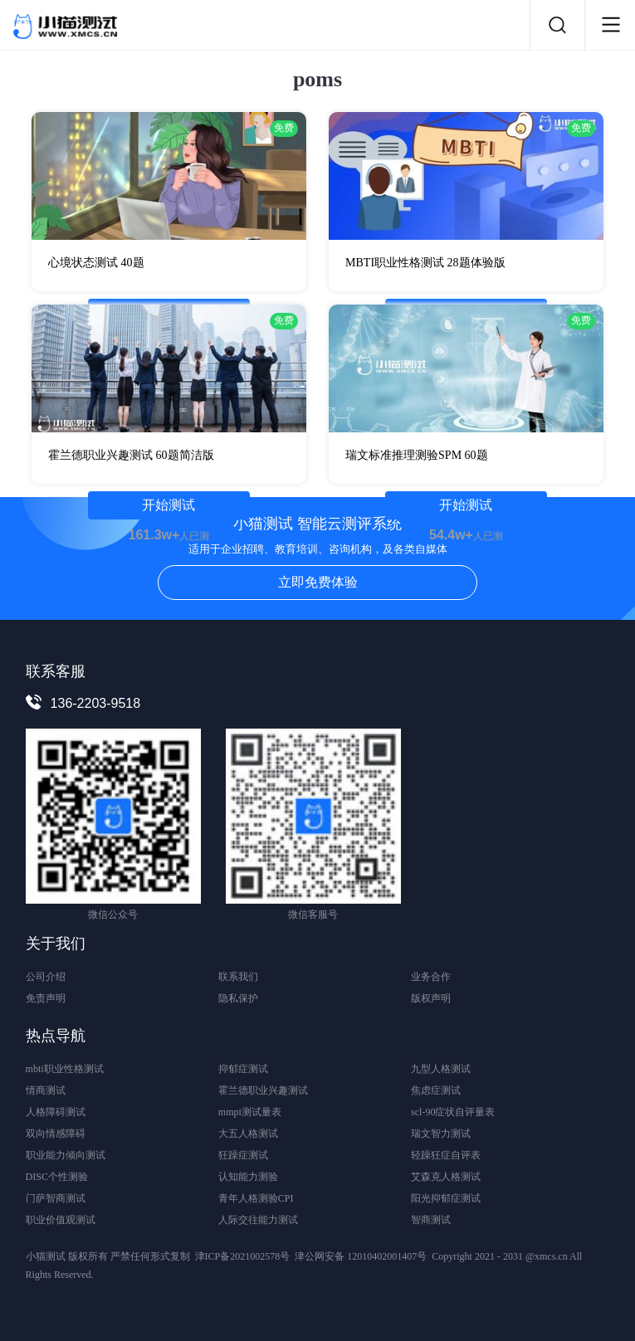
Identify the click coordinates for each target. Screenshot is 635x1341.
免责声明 (46, 998)
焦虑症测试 (436, 1090)
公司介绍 (46, 977)
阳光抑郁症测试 (446, 1198)
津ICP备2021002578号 (243, 1256)
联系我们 (238, 977)
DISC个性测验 (57, 1177)
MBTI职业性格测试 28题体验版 (425, 262)
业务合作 (431, 977)
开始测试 (168, 505)
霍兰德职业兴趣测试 (263, 1090)
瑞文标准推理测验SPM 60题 (416, 455)
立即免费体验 (318, 582)
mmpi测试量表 (249, 1112)
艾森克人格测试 (446, 1177)
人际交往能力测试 (258, 1220)
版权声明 (431, 998)
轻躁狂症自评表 (446, 1155)
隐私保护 (238, 998)
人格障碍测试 (55, 1112)
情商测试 (46, 1090)
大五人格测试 (248, 1133)
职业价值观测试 (60, 1220)
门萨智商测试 (55, 1198)
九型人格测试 (441, 1069)
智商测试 (431, 1220)
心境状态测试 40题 (96, 262)
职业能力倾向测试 (65, 1155)
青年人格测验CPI (256, 1198)
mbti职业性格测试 (65, 1069)
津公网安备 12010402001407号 (361, 1256)
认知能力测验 (248, 1177)
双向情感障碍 (55, 1133)
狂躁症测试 (243, 1155)
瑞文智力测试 (441, 1133)
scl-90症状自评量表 (453, 1112)
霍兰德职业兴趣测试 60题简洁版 (131, 455)
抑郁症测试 (243, 1069)
